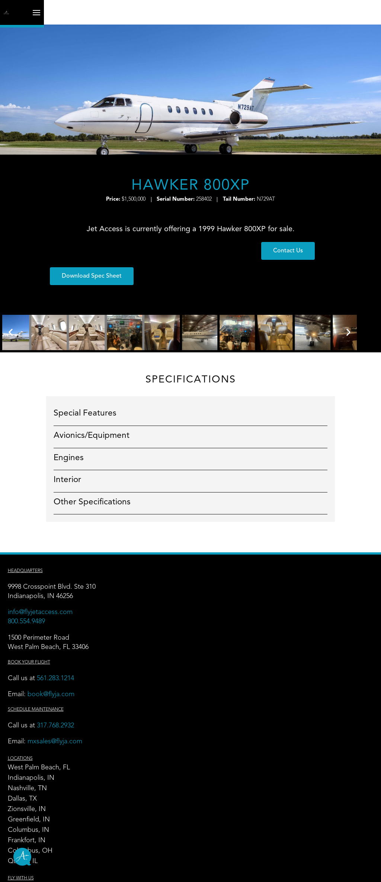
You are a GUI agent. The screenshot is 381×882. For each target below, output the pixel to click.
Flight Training (154, 746)
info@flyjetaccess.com (47, 592)
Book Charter (271, 798)
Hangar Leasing (38, 777)
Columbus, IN (154, 622)
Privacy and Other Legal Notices (113, 871)
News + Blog (271, 766)
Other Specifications (80, 481)
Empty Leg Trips (275, 580)
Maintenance (34, 756)
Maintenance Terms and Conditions (200, 871)
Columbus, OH (155, 643)
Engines (57, 437)
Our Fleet (266, 570)
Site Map (58, 871)
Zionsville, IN (152, 601)
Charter (263, 559)
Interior (55, 459)
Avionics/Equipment (80, 415)
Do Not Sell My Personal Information (291, 871)
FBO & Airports (38, 746)
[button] (236, 255)
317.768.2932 (63, 706)
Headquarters (32, 551)
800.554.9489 (33, 602)
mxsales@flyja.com (62, 722)
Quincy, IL (148, 653)
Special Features (73, 393)
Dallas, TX (147, 591)
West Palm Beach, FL (164, 559)
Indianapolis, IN (156, 570)
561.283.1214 (62, 659)
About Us (265, 777)
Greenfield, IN (154, 611)
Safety (260, 756)
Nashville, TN (152, 580)
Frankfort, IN (152, 632)
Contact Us (268, 787)
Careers (263, 746)
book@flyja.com (58, 675)
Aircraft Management (46, 766)
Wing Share (150, 756)
